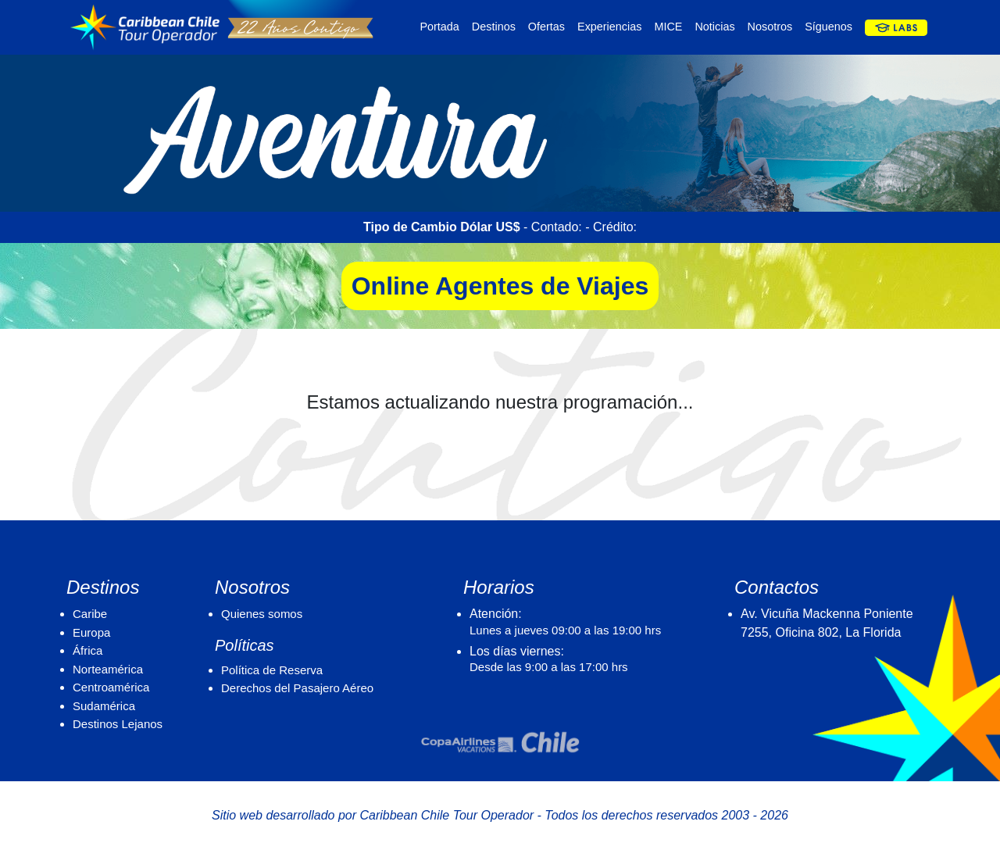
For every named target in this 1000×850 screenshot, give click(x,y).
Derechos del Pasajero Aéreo (297, 688)
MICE (668, 26)
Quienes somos (261, 613)
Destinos (494, 26)
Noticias (714, 26)
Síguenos (828, 26)
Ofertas (546, 26)
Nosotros (770, 26)
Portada (439, 26)
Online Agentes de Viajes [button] (500, 286)
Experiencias (609, 26)
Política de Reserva (272, 670)
